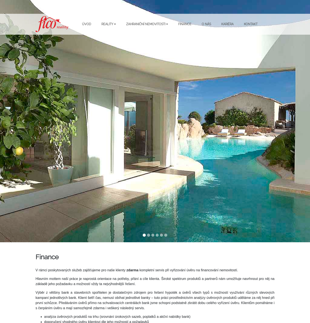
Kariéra (227, 24)
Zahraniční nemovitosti (147, 24)
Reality (108, 24)
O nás (206, 24)
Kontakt (250, 24)
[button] (23, 121)
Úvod (86, 24)
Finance (184, 24)
